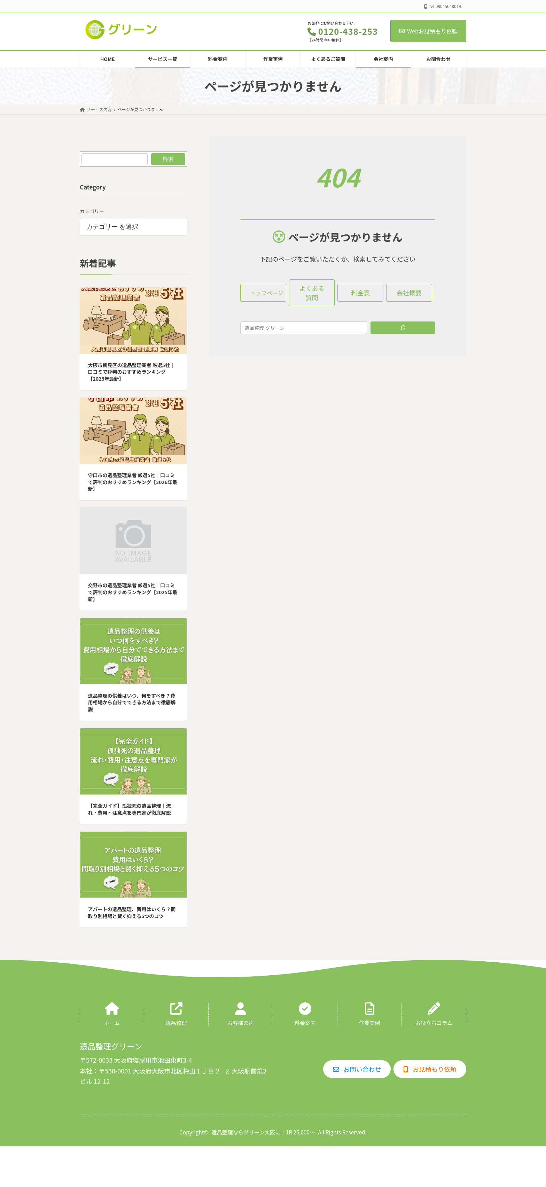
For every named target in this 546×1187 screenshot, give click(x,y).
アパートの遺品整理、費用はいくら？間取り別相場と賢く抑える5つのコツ (132, 913)
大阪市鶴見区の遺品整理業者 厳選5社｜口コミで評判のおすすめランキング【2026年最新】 (131, 372)
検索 (168, 159)
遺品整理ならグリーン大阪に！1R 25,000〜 (263, 1132)
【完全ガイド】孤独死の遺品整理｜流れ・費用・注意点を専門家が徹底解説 (129, 809)
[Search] (402, 327)
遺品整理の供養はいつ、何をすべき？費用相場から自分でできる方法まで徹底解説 (132, 702)
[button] (263, 293)
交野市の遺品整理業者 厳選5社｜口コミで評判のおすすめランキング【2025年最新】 (133, 592)
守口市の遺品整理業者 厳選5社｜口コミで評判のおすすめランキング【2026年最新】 (133, 482)
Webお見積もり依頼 (428, 31)
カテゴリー (92, 211)
